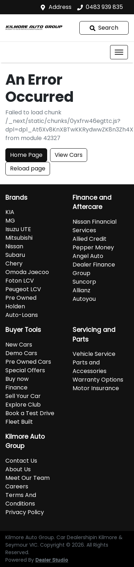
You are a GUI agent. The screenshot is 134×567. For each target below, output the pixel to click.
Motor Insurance (96, 388)
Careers (16, 486)
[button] (119, 52)
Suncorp (84, 282)
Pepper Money (93, 247)
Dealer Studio (51, 560)
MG (10, 221)
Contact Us (21, 461)
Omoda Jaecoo (27, 272)
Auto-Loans (21, 315)
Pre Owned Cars (28, 362)
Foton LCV (19, 281)
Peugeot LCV (23, 289)
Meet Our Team (27, 478)
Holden (15, 306)
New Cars (18, 344)
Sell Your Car (23, 396)
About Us (18, 469)
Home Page (26, 155)
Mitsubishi (19, 238)
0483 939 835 (104, 7)
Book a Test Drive (29, 413)
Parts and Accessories (89, 366)
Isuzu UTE (18, 229)
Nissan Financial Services (94, 226)
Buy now (17, 379)
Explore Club (23, 405)
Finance (16, 387)
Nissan (14, 246)
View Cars (69, 155)
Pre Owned (20, 298)
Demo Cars (21, 353)
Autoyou (84, 299)
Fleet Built (19, 422)
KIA (9, 212)
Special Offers (25, 370)
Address (60, 7)
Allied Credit (89, 239)
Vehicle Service (94, 354)
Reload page (27, 168)
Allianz (81, 290)
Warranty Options (98, 379)
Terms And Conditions (20, 499)
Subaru (15, 255)
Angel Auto (88, 256)
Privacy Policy (24, 512)
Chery (14, 263)
